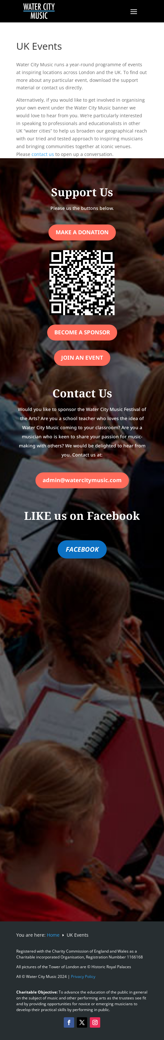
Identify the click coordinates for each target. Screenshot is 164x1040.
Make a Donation (82, 232)
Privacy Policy (83, 976)
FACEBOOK (82, 549)
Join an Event (82, 357)
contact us (43, 154)
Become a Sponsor (82, 332)
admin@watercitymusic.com (82, 480)
